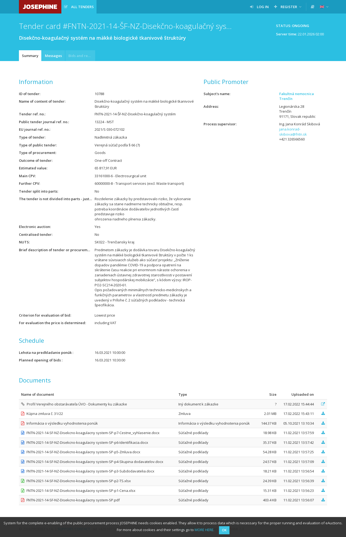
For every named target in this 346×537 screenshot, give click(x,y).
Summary (30, 55)
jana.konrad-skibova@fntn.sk (293, 132)
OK (224, 530)
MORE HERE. (204, 529)
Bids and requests (81, 55)
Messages (53, 55)
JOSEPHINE (40, 6)
